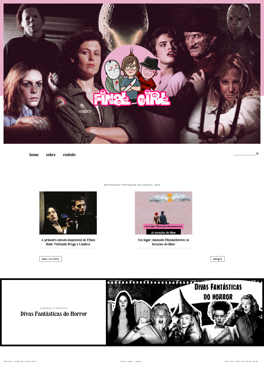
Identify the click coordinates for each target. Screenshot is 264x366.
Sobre (51, 154)
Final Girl (126, 361)
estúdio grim (250, 361)
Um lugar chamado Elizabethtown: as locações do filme (163, 242)
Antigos (217, 259)
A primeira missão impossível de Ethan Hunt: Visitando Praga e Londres (68, 242)
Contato (69, 154)
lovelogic (31, 361)
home (34, 154)
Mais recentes (50, 259)
